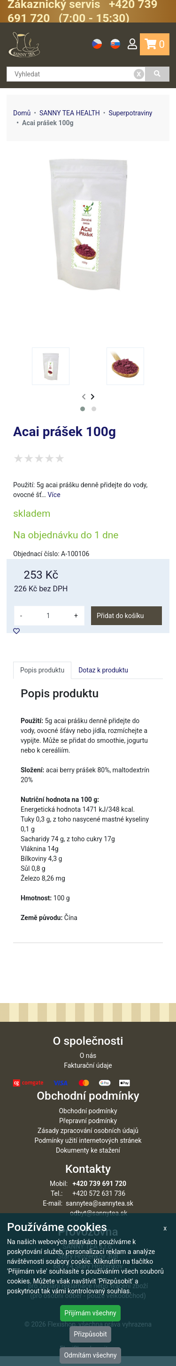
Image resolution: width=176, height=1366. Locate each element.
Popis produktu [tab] (42, 670)
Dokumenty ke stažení (88, 1160)
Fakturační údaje (88, 1075)
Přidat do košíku (120, 615)
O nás (88, 1065)
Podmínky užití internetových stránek (87, 1150)
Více (53, 494)
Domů (22, 113)
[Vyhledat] (157, 74)
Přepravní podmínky (88, 1130)
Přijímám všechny (90, 1313)
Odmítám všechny (90, 1355)
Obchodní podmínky (88, 1120)
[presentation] (84, 397)
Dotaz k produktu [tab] (103, 670)
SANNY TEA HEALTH (69, 113)
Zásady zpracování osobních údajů (88, 1140)
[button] (82, 409)
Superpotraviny (130, 113)
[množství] (48, 615)
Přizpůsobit (90, 1334)
